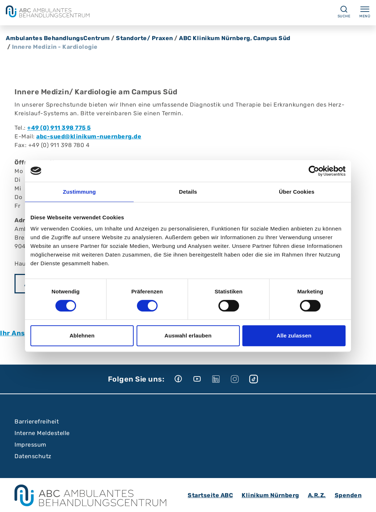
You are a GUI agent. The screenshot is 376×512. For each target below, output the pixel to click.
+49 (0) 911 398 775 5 (59, 127)
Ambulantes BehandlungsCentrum (58, 38)
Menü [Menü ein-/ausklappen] (364, 11)
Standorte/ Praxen (144, 38)
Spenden (348, 495)
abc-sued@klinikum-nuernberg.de (88, 136)
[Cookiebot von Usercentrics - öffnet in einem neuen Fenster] (314, 170)
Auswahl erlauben (188, 335)
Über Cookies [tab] (296, 192)
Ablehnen (82, 335)
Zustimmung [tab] (79, 192)
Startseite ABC (210, 495)
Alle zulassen (293, 335)
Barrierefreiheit (36, 421)
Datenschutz (32, 456)
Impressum (30, 444)
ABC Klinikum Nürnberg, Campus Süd (235, 38)
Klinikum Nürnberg (270, 495)
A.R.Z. (317, 495)
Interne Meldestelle (42, 433)
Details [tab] (188, 192)
